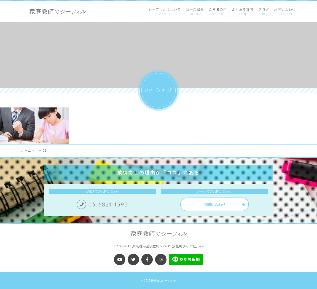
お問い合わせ (215, 204)
